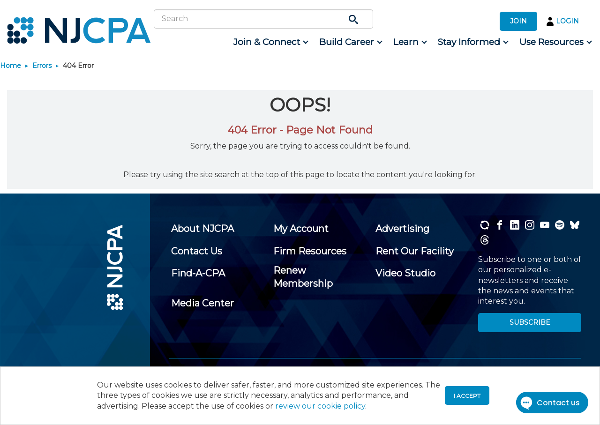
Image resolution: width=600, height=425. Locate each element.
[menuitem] (270, 42)
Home (10, 65)
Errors (42, 65)
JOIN (518, 21)
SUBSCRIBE (530, 322)
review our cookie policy (320, 406)
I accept (467, 395)
